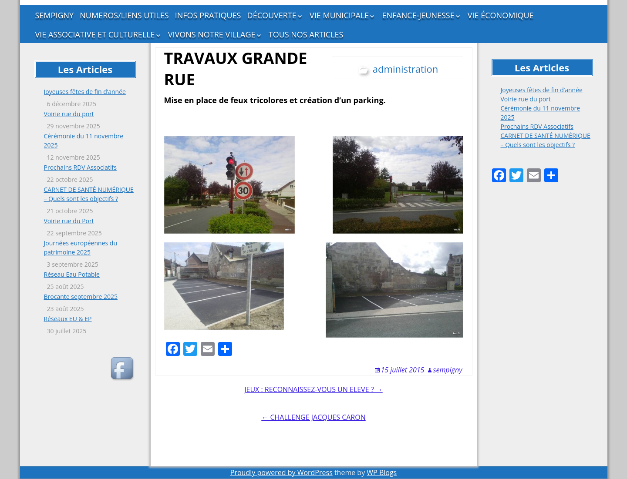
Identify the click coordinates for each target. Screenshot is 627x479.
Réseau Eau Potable (72, 274)
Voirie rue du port (69, 114)
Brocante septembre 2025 (81, 296)
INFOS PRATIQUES (208, 15)
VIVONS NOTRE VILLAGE (212, 34)
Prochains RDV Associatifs (80, 167)
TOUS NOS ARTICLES (306, 34)
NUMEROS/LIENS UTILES (124, 15)
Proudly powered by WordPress (281, 472)
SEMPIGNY (54, 15)
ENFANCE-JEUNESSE (418, 15)
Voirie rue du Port (69, 221)
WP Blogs (382, 472)
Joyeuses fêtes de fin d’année (85, 91)
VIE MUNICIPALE (339, 15)
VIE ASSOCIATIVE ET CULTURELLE (95, 34)
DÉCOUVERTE (272, 15)
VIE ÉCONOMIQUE (501, 15)
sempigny (447, 370)
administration (405, 68)
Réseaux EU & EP (68, 319)
